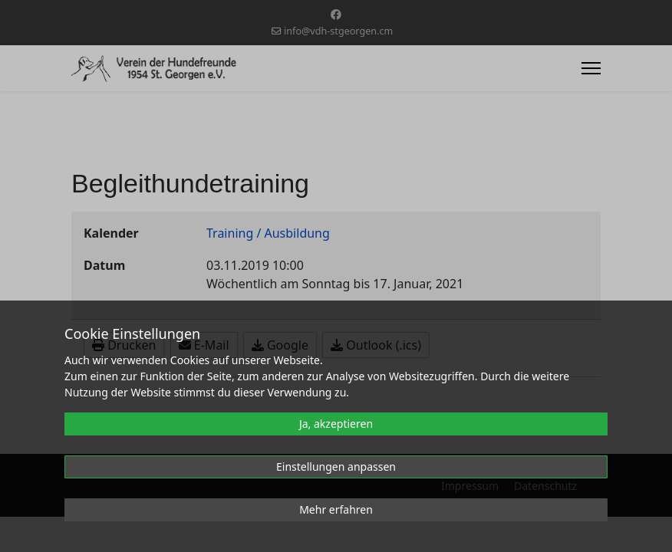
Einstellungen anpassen (336, 466)
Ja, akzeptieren (336, 423)
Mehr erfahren (336, 509)
